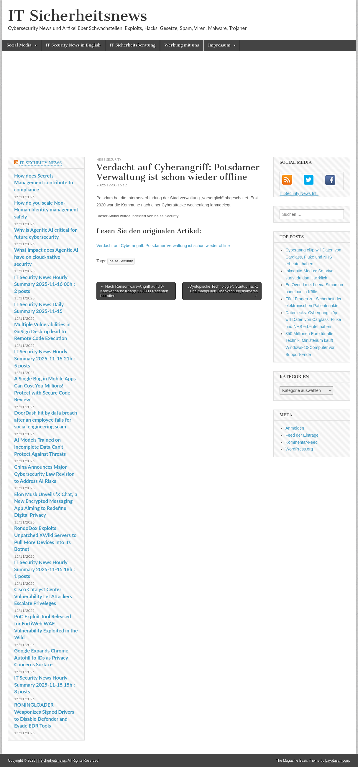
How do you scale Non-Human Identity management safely (46, 210)
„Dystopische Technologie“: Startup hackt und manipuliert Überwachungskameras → (223, 291)
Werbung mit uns (182, 45)
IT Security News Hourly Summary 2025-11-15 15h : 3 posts (44, 685)
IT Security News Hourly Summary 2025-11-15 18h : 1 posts (44, 569)
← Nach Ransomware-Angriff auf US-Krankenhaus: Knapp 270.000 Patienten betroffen (134, 291)
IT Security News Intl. (299, 193)
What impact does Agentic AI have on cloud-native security (46, 257)
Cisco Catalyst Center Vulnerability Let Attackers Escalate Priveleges (43, 596)
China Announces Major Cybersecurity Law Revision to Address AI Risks (44, 474)
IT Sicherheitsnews (77, 16)
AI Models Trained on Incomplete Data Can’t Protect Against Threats (40, 447)
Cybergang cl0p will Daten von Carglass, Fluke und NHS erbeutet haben (313, 257)
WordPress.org (299, 449)
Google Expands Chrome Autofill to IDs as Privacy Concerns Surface (41, 657)
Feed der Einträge (301, 435)
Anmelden (294, 428)
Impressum (219, 45)
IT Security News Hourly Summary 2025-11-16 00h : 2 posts (44, 284)
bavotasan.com (337, 760)
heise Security (108, 159)
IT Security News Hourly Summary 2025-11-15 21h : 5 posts (44, 358)
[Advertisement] (179, 104)
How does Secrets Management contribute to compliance (43, 183)
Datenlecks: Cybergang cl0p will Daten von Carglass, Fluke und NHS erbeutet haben (313, 319)
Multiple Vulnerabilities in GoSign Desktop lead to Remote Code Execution (42, 331)
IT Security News (40, 162)
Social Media (19, 45)
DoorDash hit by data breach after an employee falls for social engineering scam (45, 420)
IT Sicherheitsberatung (132, 45)
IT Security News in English (73, 45)
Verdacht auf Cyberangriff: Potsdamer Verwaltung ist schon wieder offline (163, 245)
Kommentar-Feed (301, 442)
